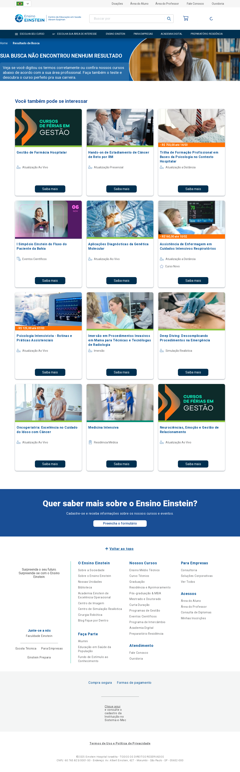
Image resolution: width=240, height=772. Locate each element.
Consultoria (189, 570)
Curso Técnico (139, 575)
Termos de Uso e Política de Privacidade (119, 743)
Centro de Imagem (91, 603)
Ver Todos (188, 581)
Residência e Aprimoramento (150, 587)
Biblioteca (85, 587)
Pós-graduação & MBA (145, 593)
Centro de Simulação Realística (100, 609)
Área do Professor (167, 3)
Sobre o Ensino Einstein (94, 575)
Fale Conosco (195, 3)
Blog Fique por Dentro (93, 620)
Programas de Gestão (144, 610)
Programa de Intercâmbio (147, 622)
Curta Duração (139, 604)
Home (4, 43)
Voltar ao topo (122, 549)
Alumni (83, 641)
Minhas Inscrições (193, 618)
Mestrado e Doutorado (145, 599)
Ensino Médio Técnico (144, 570)
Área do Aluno (139, 3)
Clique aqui (112, 706)
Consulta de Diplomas (196, 612)
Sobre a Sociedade (91, 570)
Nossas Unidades (90, 581)
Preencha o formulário (120, 523)
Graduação (137, 581)
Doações (117, 3)
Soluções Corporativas (197, 575)
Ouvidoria (218, 3)
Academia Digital (141, 627)
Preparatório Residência (146, 633)
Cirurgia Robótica (90, 614)
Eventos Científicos (143, 616)
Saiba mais (50, 189)
